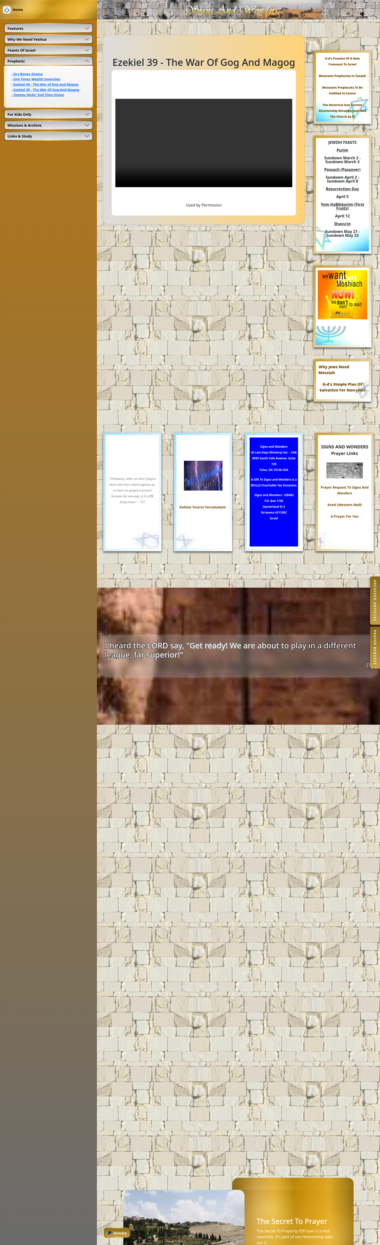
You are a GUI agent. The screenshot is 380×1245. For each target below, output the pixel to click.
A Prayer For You (345, 516)
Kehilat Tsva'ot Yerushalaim (202, 507)
